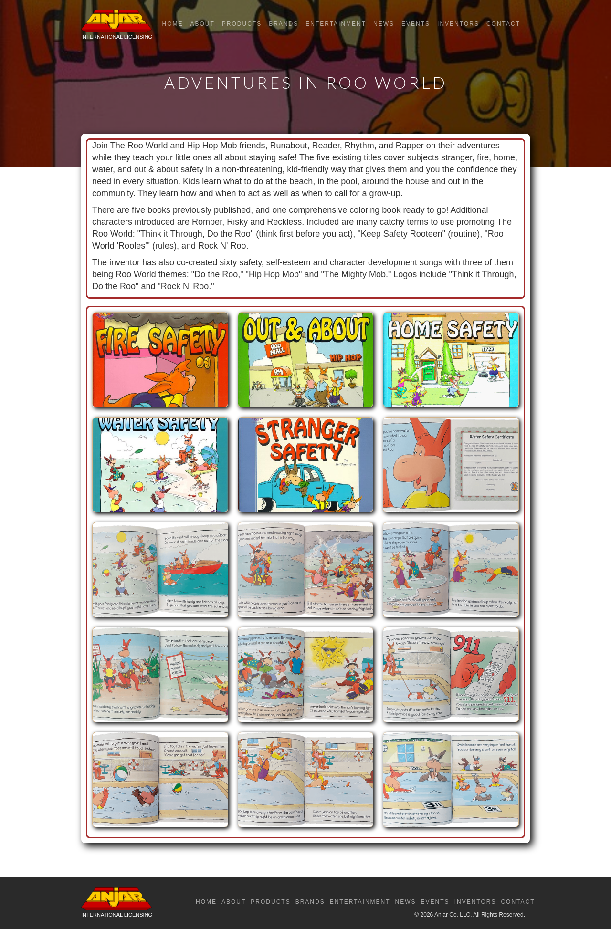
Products (242, 24)
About (202, 24)
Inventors (458, 24)
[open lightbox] (160, 364)
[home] (116, 27)
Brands (283, 24)
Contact (503, 24)
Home (172, 24)
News (383, 24)
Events (415, 24)
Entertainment (336, 24)
